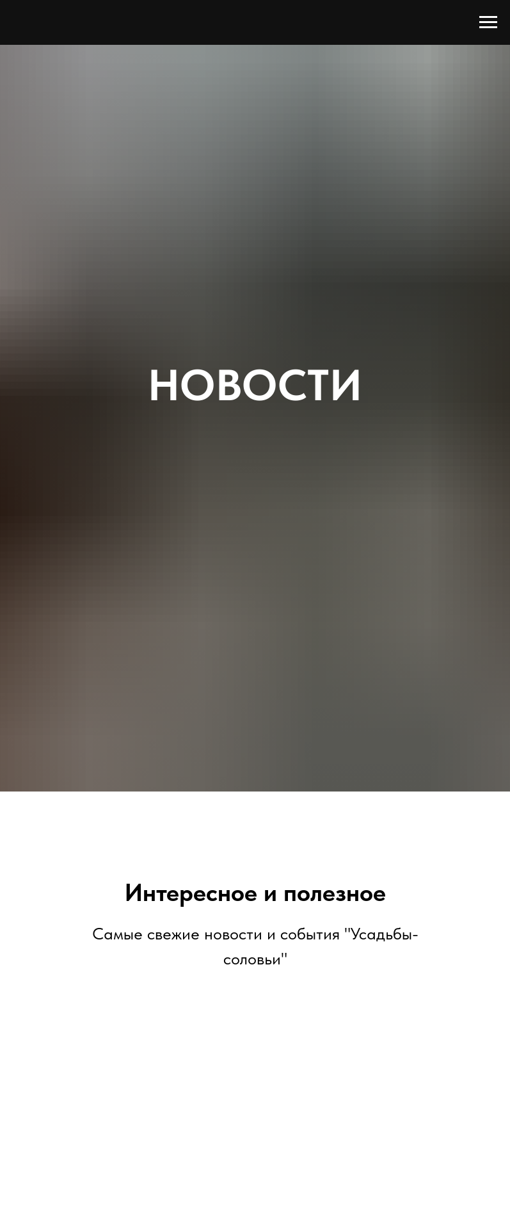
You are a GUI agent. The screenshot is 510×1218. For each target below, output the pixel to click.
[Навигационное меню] (488, 22)
